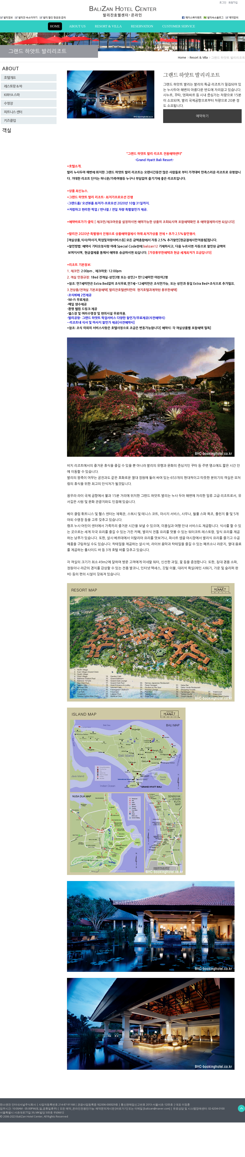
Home (55, 26)
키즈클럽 (10, 120)
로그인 (222, 2)
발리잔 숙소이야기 (27, 17)
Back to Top (241, 1108)
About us (77, 26)
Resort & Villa (108, 26)
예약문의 (233, 17)
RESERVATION (142, 26)
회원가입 (233, 2)
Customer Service (178, 26)
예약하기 (202, 116)
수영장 (8, 103)
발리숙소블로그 (215, 17)
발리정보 (8, 17)
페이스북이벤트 (194, 17)
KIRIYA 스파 (12, 94)
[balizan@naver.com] (156, 1108)
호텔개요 (10, 77)
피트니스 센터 (13, 112)
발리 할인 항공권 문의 (54, 17)
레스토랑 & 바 (13, 86)
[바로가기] (121, 1108)
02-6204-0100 (216, 1108)
